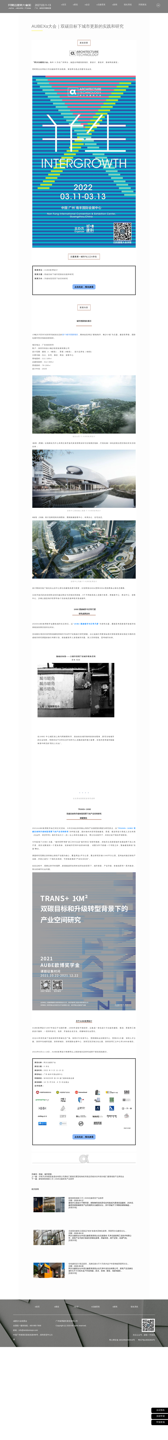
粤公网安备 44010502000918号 (122, 1340)
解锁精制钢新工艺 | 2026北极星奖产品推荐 (56, 1179)
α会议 (87, 5)
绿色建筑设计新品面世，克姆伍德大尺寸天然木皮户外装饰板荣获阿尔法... (99, 1264)
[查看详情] (73, 1207)
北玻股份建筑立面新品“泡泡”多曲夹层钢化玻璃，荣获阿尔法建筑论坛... (97, 1231)
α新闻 (114, 5)
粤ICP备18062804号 (146, 1340)
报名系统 (128, 5)
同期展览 (142, 5)
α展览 (75, 5)
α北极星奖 (100, 5)
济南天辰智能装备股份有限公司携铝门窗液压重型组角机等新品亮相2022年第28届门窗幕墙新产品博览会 (81, 1176)
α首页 (63, 5)
